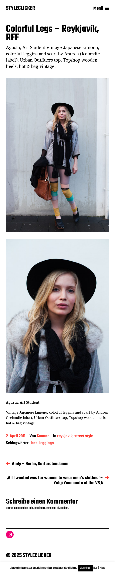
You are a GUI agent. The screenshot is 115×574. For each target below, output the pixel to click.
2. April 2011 (15, 436)
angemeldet (22, 508)
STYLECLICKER (20, 8)
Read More (99, 568)
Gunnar (43, 436)
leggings (46, 443)
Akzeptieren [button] (85, 568)
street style (83, 436)
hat (34, 443)
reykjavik (64, 436)
